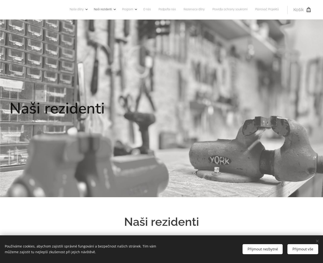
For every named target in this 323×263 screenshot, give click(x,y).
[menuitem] (220, 10)
